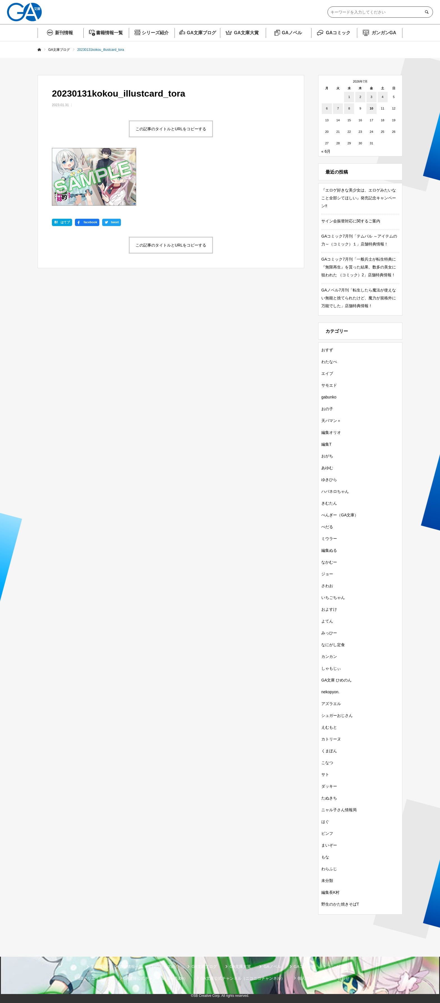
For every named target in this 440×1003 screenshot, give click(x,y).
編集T (326, 444)
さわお (327, 585)
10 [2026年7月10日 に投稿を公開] (371, 108)
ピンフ (327, 833)
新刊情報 (64, 32)
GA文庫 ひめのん (336, 680)
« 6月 (326, 151)
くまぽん (329, 751)
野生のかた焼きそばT (340, 904)
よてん (327, 621)
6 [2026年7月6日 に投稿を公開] (327, 108)
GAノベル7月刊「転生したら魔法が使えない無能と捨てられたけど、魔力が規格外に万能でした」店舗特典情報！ (358, 298)
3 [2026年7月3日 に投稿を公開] (371, 97)
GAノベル (292, 32)
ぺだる (327, 527)
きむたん (329, 503)
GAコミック (338, 32)
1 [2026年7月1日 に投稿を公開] (349, 97)
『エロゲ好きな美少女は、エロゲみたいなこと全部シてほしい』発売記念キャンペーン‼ (358, 198)
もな (325, 857)
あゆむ (327, 468)
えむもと (329, 727)
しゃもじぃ (331, 668)
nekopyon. (330, 692)
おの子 (327, 409)
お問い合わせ (337, 978)
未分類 (327, 880)
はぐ (325, 821)
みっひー (329, 633)
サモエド (329, 385)
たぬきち (329, 798)
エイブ (327, 373)
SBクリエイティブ (94, 978)
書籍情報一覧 (109, 32)
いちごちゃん (333, 597)
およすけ (329, 609)
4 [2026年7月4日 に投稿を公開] (382, 97)
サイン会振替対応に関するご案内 (350, 221)
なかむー (329, 562)
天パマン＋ (331, 420)
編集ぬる (329, 550)
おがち (327, 456)
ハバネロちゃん (335, 491)
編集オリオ (331, 432)
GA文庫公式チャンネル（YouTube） (155, 978)
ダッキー (329, 786)
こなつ (327, 762)
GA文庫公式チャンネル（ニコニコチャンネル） (242, 978)
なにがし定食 (333, 644)
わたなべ (329, 361)
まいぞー (329, 845)
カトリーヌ (331, 739)
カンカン (329, 656)
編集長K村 (330, 892)
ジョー (327, 574)
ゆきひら (329, 479)
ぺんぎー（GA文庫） (339, 515)
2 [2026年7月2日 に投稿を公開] (360, 97)
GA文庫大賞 (246, 32)
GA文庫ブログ (201, 32)
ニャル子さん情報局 (339, 810)
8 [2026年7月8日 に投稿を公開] (349, 108)
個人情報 (305, 978)
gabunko (328, 397)
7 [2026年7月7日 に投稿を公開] (338, 108)
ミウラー (329, 538)
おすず (327, 350)
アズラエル (331, 703)
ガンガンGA (384, 32)
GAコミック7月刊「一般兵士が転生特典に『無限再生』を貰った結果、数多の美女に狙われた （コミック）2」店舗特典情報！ (358, 267)
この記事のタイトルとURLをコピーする (171, 129)
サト (325, 774)
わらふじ (329, 869)
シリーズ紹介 (155, 32)
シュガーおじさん (337, 715)
